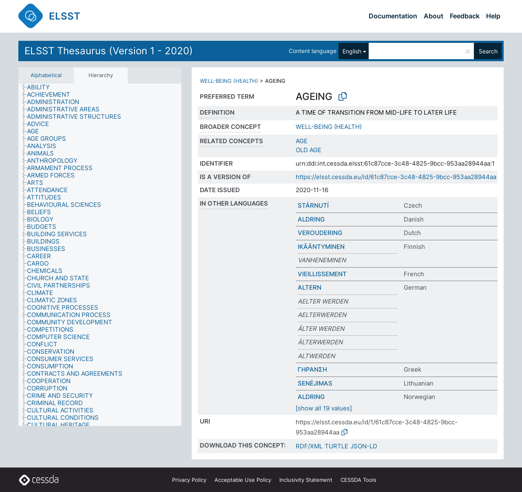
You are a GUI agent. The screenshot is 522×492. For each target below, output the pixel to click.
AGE (301, 141)
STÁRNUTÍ (313, 205)
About (433, 16)
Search (488, 51)
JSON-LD (363, 446)
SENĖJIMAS (315, 383)
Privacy (189, 479)
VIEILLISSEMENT (322, 274)
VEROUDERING (320, 233)
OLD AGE (308, 150)
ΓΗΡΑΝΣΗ (312, 369)
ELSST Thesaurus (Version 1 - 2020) (108, 51)
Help (493, 16)
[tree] (99, 255)
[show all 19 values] (324, 408)
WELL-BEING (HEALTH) (229, 81)
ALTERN (309, 287)
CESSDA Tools (358, 479)
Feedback (465, 16)
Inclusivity (305, 479)
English (352, 51)
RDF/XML (309, 446)
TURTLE (336, 446)
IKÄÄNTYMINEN (321, 246)
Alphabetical (46, 75)
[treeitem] (42, 87)
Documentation (393, 16)
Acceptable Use (243, 479)
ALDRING (311, 219)
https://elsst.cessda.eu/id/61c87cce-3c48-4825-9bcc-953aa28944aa (396, 177)
